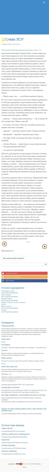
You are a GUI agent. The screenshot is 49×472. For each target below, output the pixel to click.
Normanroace (24, 442)
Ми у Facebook (8, 280)
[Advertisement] (24, 21)
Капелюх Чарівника (9, 451)
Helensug (23, 448)
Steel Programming (35, 464)
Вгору (24, 467)
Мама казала (6, 358)
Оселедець (5, 345)
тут (12, 251)
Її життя (4, 350)
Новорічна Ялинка (6, 298)
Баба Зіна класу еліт (9, 367)
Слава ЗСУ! (12, 39)
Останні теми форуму (12, 425)
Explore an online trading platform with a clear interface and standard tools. (23, 410)
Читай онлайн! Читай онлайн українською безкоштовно (17, 50)
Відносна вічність (6, 306)
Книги (36, 50)
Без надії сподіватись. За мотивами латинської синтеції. (23, 395)
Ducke (3, 304)
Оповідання (7, 322)
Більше (11, 336)
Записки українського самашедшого (15, 434)
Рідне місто (5, 339)
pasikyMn (22, 431)
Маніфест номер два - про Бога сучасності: (13, 302)
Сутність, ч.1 (6, 374)
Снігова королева (8, 445)
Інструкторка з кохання (8, 291)
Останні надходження (12, 288)
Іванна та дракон (6, 294)
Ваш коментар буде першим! (13, 258)
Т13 (40, 50)
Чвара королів (7, 428)
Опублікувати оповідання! (11, 277)
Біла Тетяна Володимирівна (9, 293)
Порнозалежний (7, 326)
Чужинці (3, 310)
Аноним (23, 454)
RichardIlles (24, 437)
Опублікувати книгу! (9, 273)
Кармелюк (5, 440)
